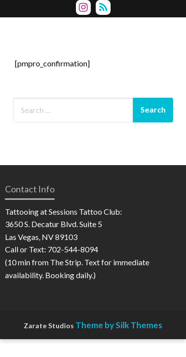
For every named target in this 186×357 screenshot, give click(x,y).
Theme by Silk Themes (118, 325)
